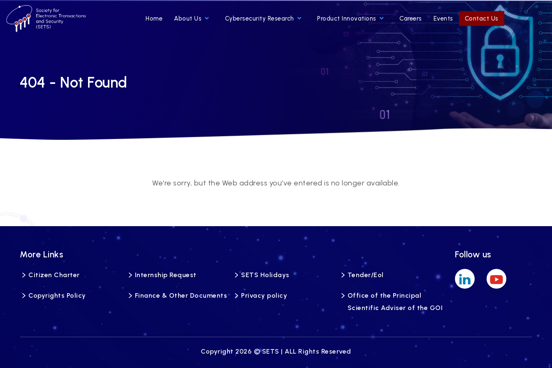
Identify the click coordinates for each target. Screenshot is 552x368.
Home (154, 18)
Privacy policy (264, 295)
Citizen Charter (54, 275)
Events (443, 18)
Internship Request (166, 275)
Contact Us (482, 18)
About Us (191, 18)
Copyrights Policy (57, 295)
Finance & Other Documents (181, 295)
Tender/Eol (366, 275)
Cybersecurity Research (263, 18)
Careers (410, 18)
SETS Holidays (265, 275)
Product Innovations (350, 18)
